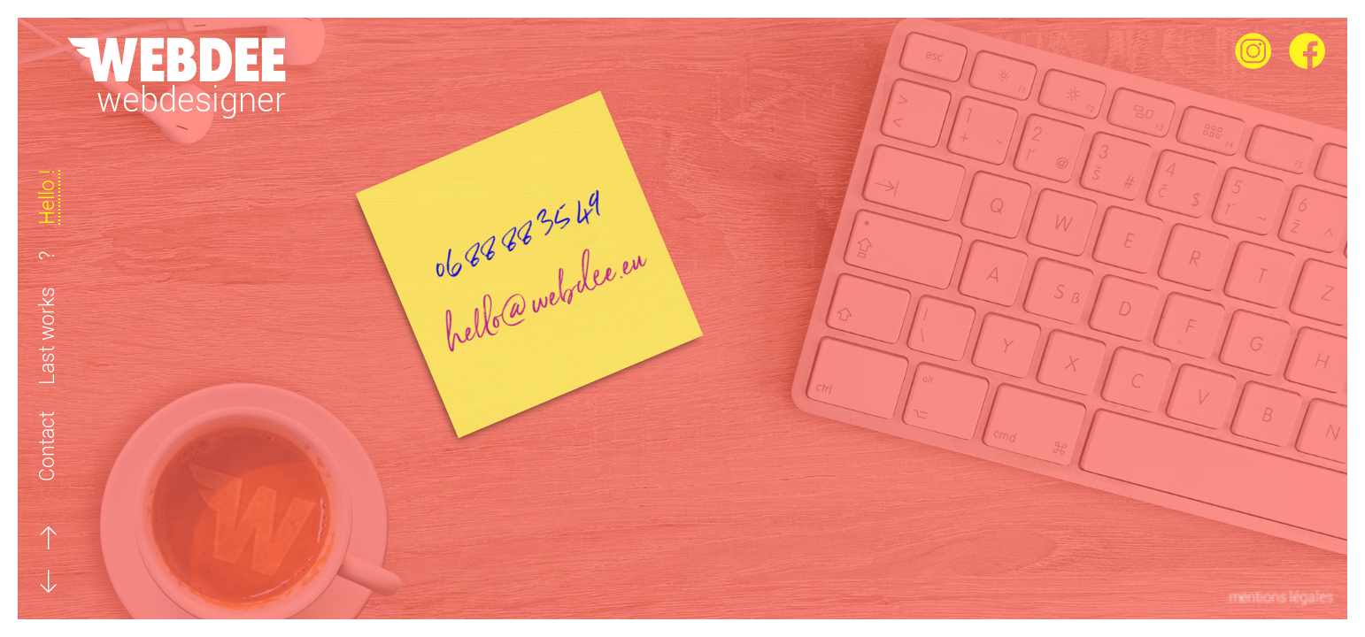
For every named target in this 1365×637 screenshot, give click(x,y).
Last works (47, 336)
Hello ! (47, 197)
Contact (47, 446)
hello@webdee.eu (577, 219)
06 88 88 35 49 (539, 163)
